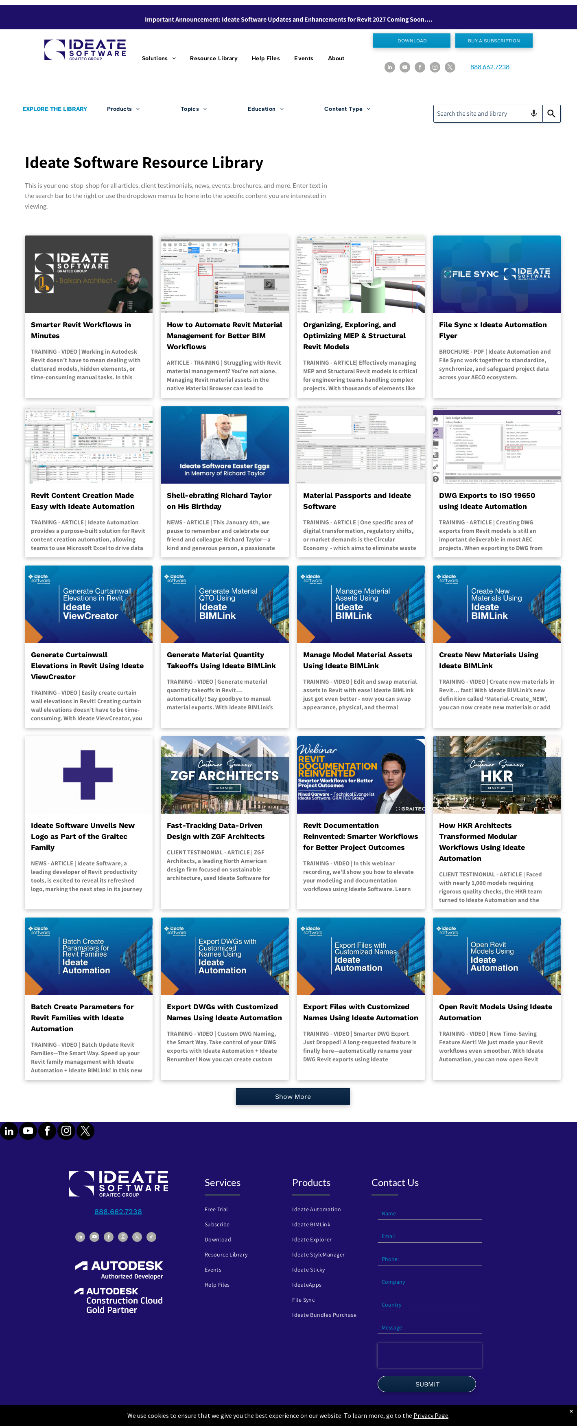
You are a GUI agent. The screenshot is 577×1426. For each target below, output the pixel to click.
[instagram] (435, 68)
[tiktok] (151, 1238)
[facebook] (420, 68)
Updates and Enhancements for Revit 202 (325, 19)
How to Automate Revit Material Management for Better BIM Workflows (224, 335)
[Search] (552, 114)
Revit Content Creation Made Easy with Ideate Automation (83, 501)
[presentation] (430, 1355)
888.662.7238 (489, 66)
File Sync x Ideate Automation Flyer (493, 330)
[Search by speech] (534, 114)
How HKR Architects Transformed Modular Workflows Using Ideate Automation (482, 842)
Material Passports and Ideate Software (357, 501)
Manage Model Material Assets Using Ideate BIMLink (358, 660)
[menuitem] (160, 58)
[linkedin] (390, 68)
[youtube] (405, 68)
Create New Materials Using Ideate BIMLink (488, 660)
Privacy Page (430, 1415)
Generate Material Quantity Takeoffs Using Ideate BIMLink (221, 660)
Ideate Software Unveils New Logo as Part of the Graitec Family (83, 836)
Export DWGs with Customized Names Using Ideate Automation (224, 1012)
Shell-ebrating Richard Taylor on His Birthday (219, 501)
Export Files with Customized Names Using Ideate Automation (360, 1012)
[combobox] (488, 114)
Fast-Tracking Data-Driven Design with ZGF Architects (216, 831)
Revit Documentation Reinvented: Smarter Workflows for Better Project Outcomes (360, 836)
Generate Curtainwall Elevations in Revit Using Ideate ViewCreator (87, 665)
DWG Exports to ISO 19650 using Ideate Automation (487, 501)
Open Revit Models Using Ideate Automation (495, 1012)
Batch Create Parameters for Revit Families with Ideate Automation (82, 1017)
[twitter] (450, 68)
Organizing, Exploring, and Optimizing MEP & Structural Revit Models (354, 335)
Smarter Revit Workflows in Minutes (81, 330)
